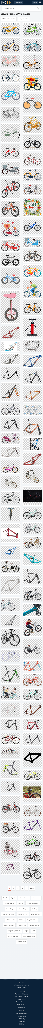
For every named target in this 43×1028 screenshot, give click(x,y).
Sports (13, 898)
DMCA (21, 1024)
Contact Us (21, 1021)
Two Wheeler (21, 942)
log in (35, 2)
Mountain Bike (35, 914)
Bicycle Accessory (32, 903)
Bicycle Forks (11, 920)
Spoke (21, 920)
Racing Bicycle (22, 914)
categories (18, 2)
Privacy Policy (21, 1016)
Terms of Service (21, 1013)
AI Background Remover (21, 985)
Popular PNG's (21, 1004)
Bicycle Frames (9, 903)
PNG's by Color (21, 999)
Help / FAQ (21, 1019)
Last (32, 888)
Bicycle (5, 898)
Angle (26, 931)
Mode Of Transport (29, 936)
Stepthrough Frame (14, 931)
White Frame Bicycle (8, 19)
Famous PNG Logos (21, 994)
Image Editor (21, 987)
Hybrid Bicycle (23, 909)
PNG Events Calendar (21, 996)
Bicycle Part (36, 898)
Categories (21, 1007)
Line (33, 931)
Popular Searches (21, 1002)
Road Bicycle (11, 909)
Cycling (34, 909)
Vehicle (20, 903)
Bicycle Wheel (34, 925)
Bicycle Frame (23, 19)
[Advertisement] (21, 962)
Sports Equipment (8, 914)
